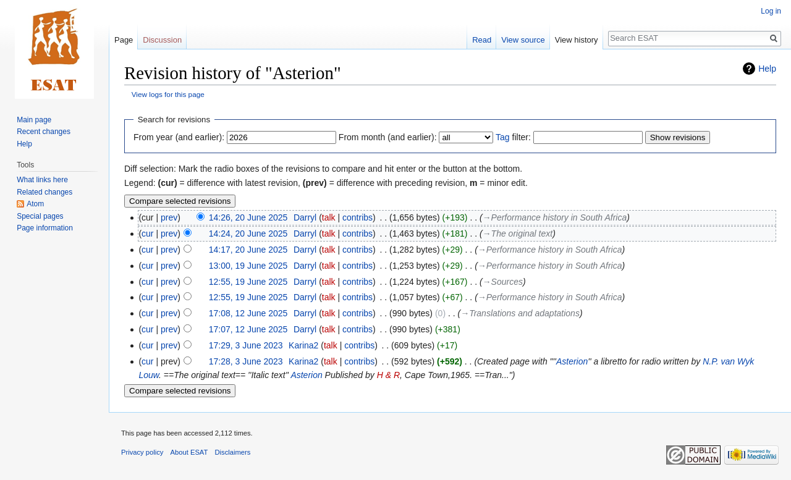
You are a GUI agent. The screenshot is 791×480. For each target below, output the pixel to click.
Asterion (572, 361)
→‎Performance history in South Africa (555, 217)
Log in (771, 11)
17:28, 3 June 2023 (246, 361)
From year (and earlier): (178, 137)
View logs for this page (168, 94)
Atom (35, 204)
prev (169, 217)
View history (576, 39)
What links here (42, 179)
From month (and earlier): (388, 137)
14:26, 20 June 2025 (248, 217)
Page (123, 39)
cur (147, 233)
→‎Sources (503, 282)
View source (523, 39)
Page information (45, 228)
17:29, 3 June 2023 (246, 345)
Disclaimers (233, 452)
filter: (513, 137)
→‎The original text (518, 233)
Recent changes (43, 131)
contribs (357, 217)
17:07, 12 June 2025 (248, 329)
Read (481, 39)
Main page (34, 120)
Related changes (44, 192)
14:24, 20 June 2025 (248, 233)
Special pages (40, 216)
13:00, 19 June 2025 (248, 266)
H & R (388, 375)
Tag (503, 137)
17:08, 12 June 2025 (248, 313)
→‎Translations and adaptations (520, 313)
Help (767, 69)
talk (329, 217)
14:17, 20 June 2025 (248, 250)
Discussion (162, 39)
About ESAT (189, 452)
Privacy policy (142, 452)
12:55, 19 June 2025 (248, 282)
